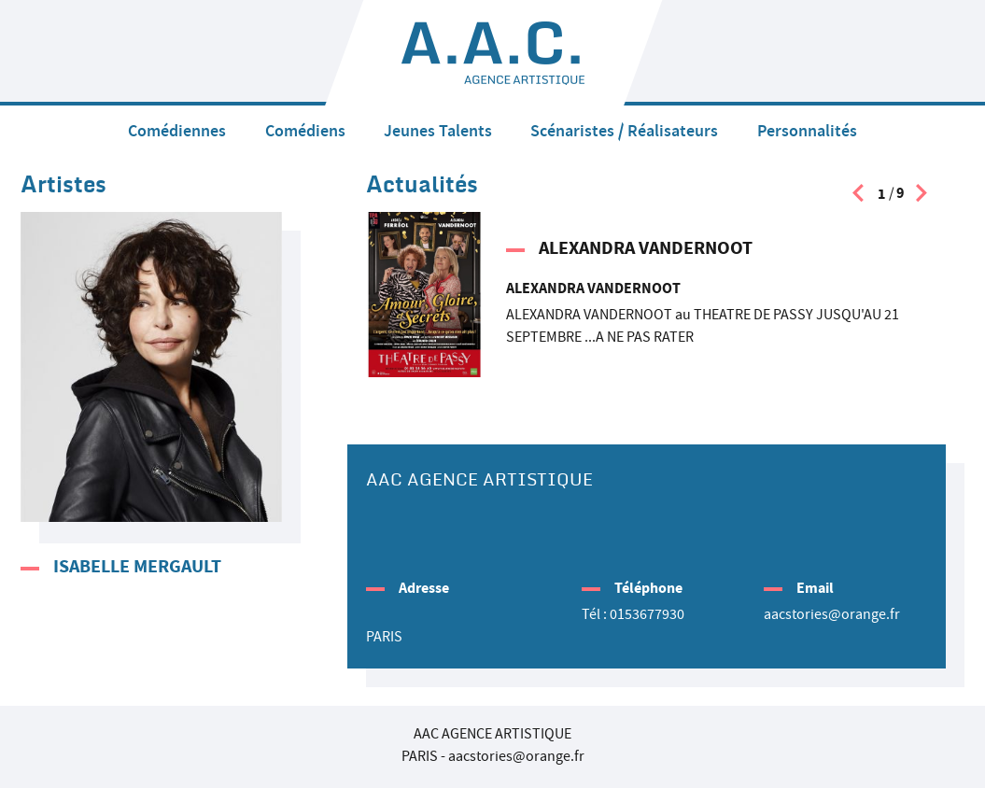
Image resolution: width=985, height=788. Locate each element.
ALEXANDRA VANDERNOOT (646, 247)
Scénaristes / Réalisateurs (624, 131)
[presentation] (858, 197)
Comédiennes (177, 131)
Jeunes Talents (438, 131)
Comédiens (305, 131)
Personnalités (807, 131)
